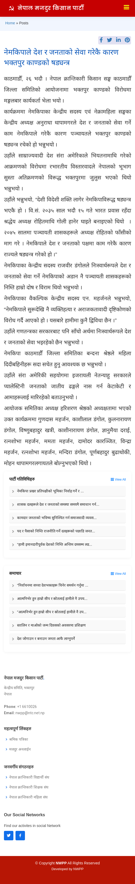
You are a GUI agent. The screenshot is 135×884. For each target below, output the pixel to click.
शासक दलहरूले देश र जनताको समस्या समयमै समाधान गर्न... (58, 504)
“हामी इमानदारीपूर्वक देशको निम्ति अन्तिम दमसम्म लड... (54, 544)
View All (118, 479)
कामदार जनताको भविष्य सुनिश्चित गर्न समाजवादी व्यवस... (57, 518)
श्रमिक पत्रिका (18, 739)
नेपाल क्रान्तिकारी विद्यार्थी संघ (29, 777)
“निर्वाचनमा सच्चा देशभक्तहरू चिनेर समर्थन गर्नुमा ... (52, 585)
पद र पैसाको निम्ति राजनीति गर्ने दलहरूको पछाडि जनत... (56, 531)
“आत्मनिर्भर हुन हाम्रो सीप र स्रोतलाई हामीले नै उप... (51, 612)
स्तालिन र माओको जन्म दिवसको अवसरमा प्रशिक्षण (51, 625)
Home (10, 23)
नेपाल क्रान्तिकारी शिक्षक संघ (28, 787)
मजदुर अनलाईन (20, 749)
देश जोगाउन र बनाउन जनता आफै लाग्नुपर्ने (46, 639)
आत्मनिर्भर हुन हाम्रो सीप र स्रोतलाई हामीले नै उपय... (52, 598)
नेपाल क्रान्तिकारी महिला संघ (28, 797)
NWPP (78, 869)
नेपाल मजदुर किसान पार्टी (51, 8)
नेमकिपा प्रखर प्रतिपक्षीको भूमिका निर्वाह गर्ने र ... (50, 491)
